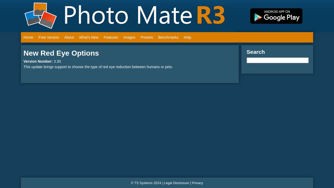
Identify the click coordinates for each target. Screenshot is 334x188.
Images (129, 37)
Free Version (48, 37)
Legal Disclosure (176, 183)
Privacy (197, 183)
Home (28, 37)
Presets (147, 37)
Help (187, 37)
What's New (88, 37)
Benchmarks (168, 37)
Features (111, 37)
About (69, 37)
